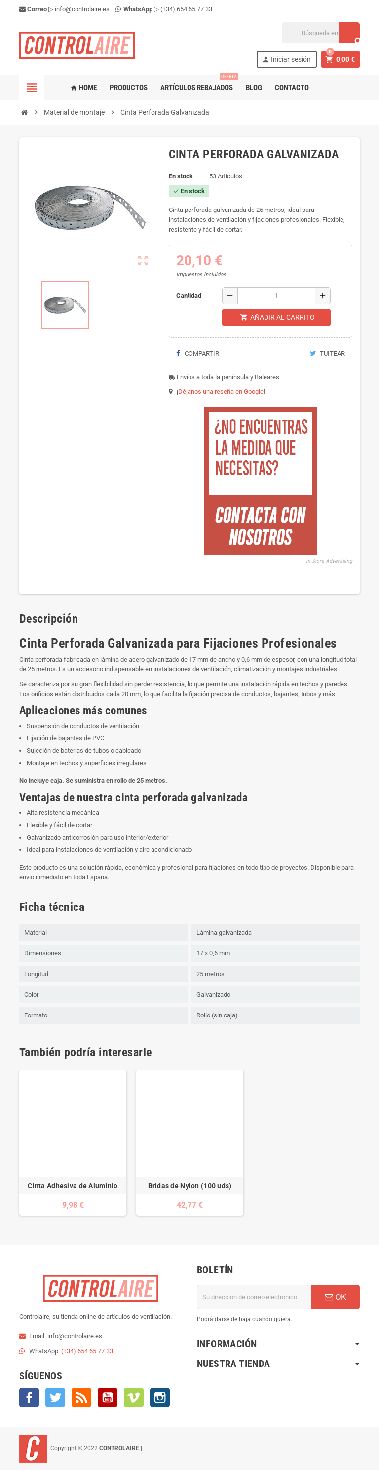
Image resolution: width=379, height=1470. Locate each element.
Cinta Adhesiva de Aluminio (72, 1186)
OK (335, 1297)
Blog (254, 87)
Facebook (29, 1397)
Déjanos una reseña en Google (221, 391)
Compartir (197, 353)
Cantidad (188, 295)
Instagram (160, 1397)
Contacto (292, 87)
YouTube (107, 1397)
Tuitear (327, 353)
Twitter (55, 1397)
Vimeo (134, 1397)
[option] (72, 1143)
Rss (81, 1397)
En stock (181, 176)
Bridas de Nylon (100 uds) (190, 1186)
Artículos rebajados (198, 83)
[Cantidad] (276, 296)
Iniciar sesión (286, 59)
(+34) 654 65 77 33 (186, 9)
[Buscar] (321, 32)
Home (83, 87)
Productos (129, 87)
